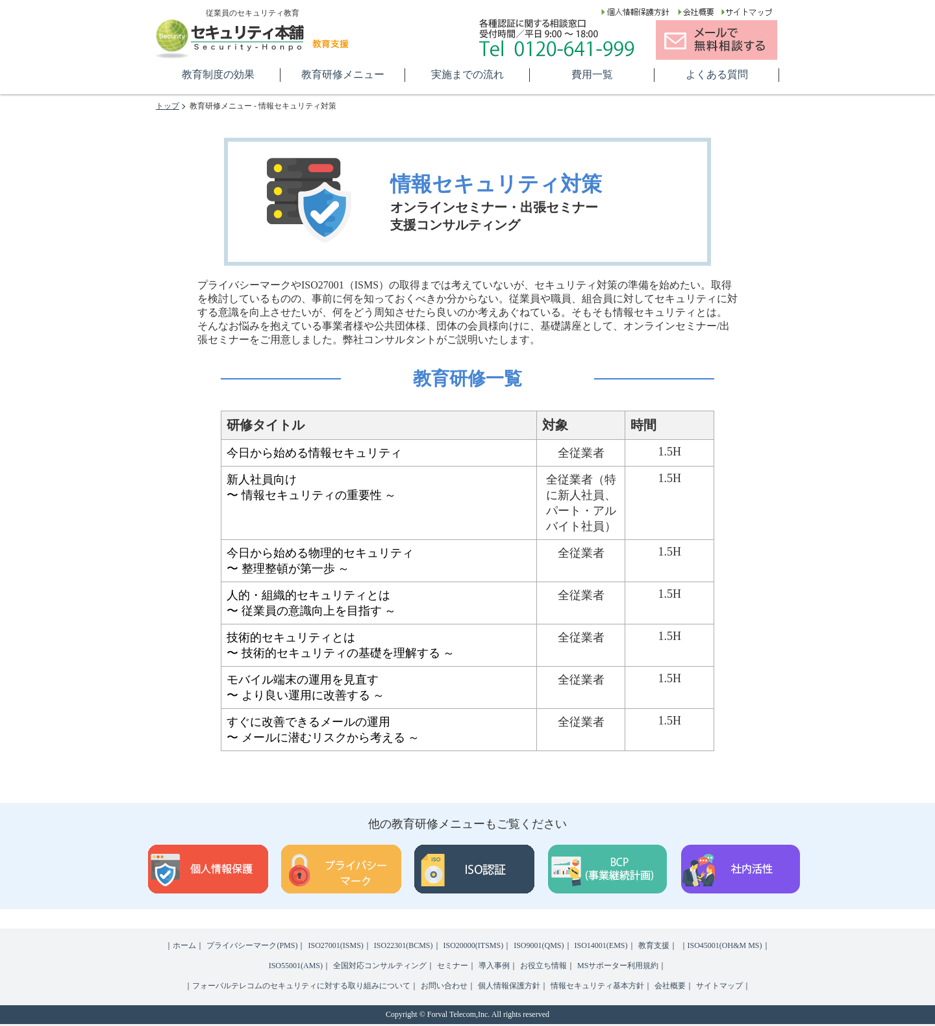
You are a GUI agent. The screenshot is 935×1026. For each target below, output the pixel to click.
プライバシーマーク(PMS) (251, 945)
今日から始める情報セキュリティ (314, 452)
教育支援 (653, 945)
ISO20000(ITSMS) (473, 945)
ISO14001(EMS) (601, 945)
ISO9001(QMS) (539, 945)
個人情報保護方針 (509, 985)
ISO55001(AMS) (296, 965)
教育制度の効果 (218, 74)
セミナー (452, 965)
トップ (167, 105)
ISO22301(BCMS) (403, 945)
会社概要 (670, 985)
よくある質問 (717, 74)
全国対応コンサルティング (380, 965)
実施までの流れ (467, 74)
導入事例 (494, 965)
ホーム (184, 945)
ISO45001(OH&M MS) (725, 945)
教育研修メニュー (342, 74)
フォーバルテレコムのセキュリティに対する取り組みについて (301, 985)
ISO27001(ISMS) (335, 945)
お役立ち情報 (543, 965)
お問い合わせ (444, 985)
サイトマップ (719, 985)
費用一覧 (592, 74)
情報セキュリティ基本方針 (597, 985)
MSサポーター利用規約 (617, 965)
